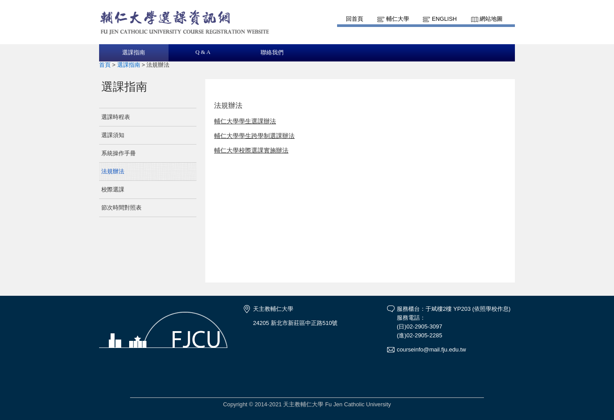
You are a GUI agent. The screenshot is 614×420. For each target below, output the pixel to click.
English (444, 18)
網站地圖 (491, 18)
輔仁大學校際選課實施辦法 (251, 150)
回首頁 (354, 18)
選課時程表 (115, 117)
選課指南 (133, 53)
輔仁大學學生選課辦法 (245, 121)
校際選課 (112, 189)
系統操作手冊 (118, 153)
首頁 (105, 64)
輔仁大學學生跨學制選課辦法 (254, 135)
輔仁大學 (397, 18)
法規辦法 (112, 171)
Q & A (203, 52)
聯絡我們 (272, 53)
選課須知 (112, 135)
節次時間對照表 (121, 207)
